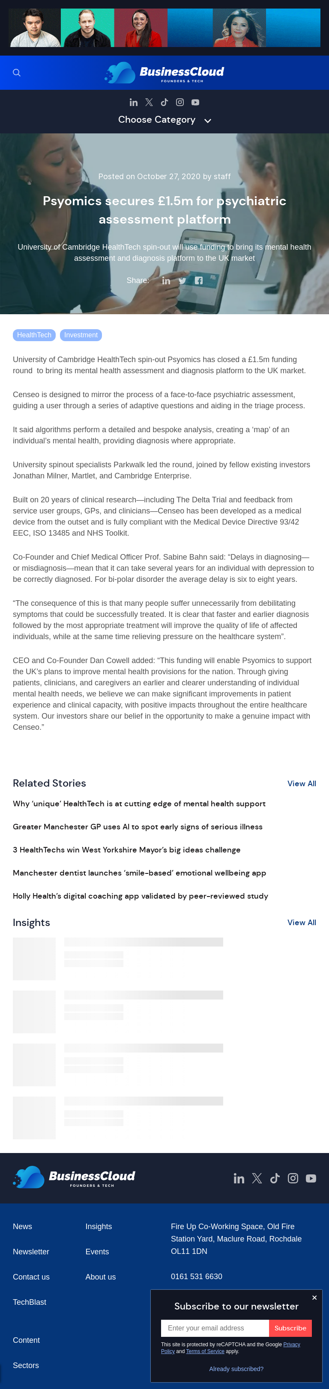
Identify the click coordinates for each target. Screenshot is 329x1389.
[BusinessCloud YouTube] (195, 102)
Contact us (31, 1277)
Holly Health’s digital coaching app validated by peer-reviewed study (140, 896)
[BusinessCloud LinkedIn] (134, 102)
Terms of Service (205, 1351)
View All (301, 783)
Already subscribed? (236, 1369)
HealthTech (34, 335)
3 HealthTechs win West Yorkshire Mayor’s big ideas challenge (127, 850)
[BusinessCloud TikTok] (164, 102)
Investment (81, 335)
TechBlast (29, 1302)
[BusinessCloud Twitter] (149, 102)
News (22, 1226)
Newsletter (31, 1251)
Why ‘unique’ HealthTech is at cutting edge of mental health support (139, 803)
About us (101, 1277)
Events (97, 1251)
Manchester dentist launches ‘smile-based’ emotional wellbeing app (139, 873)
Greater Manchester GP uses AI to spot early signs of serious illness (138, 827)
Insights (99, 1226)
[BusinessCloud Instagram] (180, 102)
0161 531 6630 (196, 1276)
